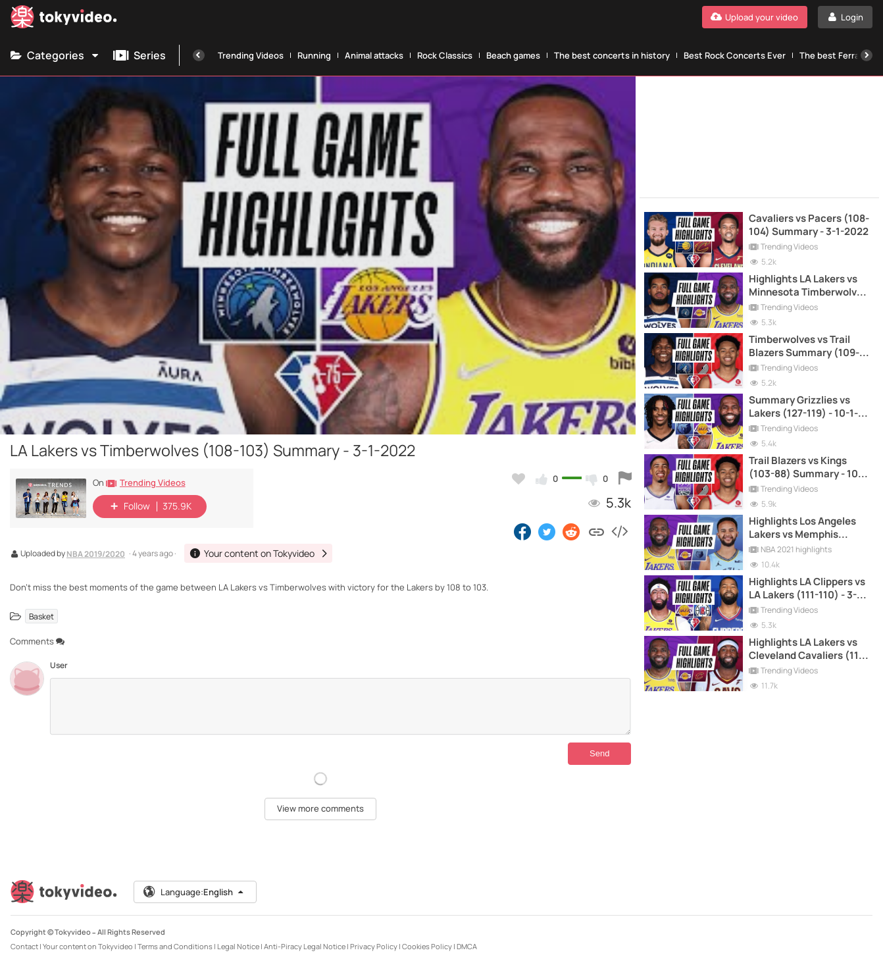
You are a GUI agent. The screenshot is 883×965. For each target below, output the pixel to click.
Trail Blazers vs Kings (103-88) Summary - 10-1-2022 (809, 467)
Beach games (513, 55)
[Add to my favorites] (518, 478)
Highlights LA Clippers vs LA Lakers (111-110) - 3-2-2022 (808, 588)
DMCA (467, 946)
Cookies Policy (427, 946)
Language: (194, 892)
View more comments (320, 808)
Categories (55, 55)
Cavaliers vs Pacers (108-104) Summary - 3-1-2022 (809, 225)
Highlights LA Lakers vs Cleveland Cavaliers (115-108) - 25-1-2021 (809, 649)
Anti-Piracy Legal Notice (304, 946)
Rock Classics (444, 55)
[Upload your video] (754, 17)
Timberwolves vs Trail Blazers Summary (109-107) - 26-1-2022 (804, 346)
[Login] (845, 17)
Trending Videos (251, 55)
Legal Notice (238, 946)
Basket (41, 615)
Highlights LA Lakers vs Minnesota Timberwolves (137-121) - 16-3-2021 (808, 286)
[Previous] (199, 55)
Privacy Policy (373, 946)
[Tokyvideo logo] (64, 19)
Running (314, 55)
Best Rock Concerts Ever (735, 55)
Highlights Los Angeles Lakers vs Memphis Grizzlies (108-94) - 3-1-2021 (804, 528)
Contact (24, 946)
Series (139, 55)
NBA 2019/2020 (95, 555)
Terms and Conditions (175, 946)
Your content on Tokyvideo (88, 946)
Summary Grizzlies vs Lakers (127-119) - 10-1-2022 (803, 407)
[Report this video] (625, 478)
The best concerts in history (612, 55)
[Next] (866, 55)
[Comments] (340, 706)
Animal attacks (374, 55)
